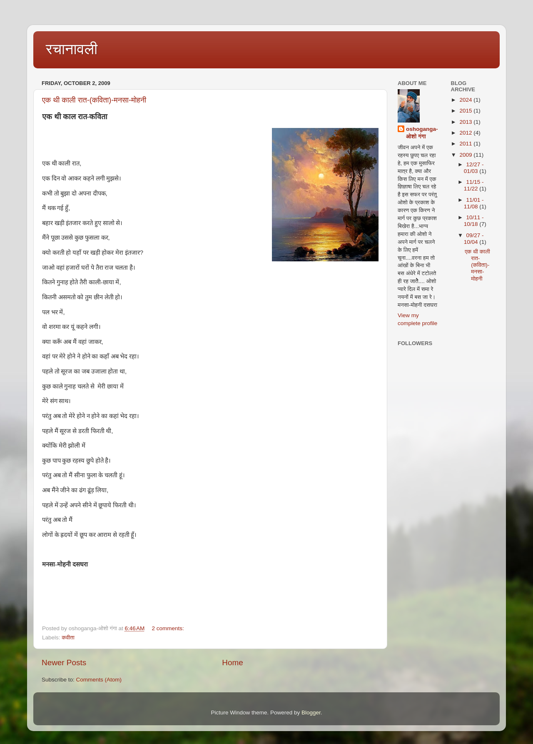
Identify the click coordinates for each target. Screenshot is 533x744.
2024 (466, 100)
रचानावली (71, 49)
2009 (466, 155)
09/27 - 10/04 (474, 238)
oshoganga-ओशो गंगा (422, 133)
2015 (466, 111)
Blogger (311, 712)
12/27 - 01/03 (474, 167)
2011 (466, 143)
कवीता (68, 637)
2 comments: (168, 628)
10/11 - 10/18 (474, 220)
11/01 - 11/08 (474, 203)
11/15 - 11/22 (474, 185)
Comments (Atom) (99, 679)
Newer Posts (64, 662)
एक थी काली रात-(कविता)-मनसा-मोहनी (94, 100)
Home (232, 662)
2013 (466, 122)
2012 (466, 133)
